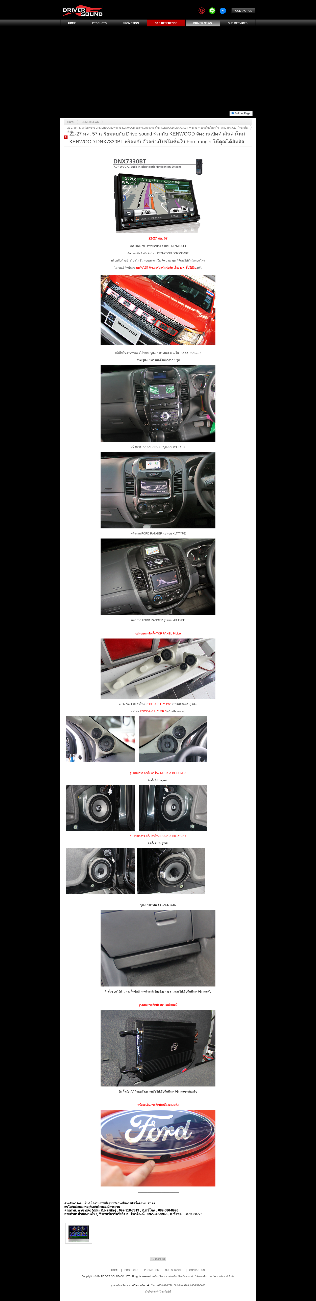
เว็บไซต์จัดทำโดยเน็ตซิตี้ (158, 1291)
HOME (72, 23)
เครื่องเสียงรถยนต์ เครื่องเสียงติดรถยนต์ (173, 1276)
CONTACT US (243, 10)
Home (71, 122)
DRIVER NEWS (202, 23)
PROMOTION (131, 23)
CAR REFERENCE (166, 23)
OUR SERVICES (237, 23)
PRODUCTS (99, 23)
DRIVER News (90, 122)
